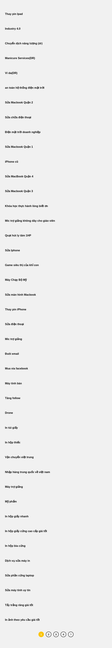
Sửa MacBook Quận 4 (19, 176)
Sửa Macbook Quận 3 (19, 191)
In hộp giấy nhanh (16, 516)
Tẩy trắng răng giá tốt (19, 605)
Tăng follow (12, 398)
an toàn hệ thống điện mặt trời (24, 87)
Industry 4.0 (12, 28)
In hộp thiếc (12, 442)
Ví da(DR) (11, 73)
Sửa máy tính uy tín (17, 590)
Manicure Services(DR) (20, 58)
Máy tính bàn (13, 383)
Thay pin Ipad (14, 14)
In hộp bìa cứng (15, 545)
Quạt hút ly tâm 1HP (18, 235)
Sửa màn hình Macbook (20, 294)
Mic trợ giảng (13, 339)
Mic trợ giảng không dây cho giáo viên (30, 220)
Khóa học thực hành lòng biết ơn (26, 206)
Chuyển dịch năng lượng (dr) (23, 43)
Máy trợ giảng (14, 486)
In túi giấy (11, 427)
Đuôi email (12, 353)
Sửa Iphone (12, 250)
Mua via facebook (16, 368)
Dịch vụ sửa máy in (17, 560)
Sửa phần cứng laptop (19, 575)
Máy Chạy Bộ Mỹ (16, 279)
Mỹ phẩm (11, 501)
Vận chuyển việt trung (19, 457)
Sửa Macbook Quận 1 (19, 146)
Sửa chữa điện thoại (18, 117)
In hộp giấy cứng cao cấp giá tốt (26, 531)
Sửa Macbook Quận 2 (19, 102)
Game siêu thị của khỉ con (22, 265)
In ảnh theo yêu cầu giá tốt (22, 619)
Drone (9, 412)
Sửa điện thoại (14, 324)
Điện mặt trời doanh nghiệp (22, 132)
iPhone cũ (11, 161)
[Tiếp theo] (71, 634)
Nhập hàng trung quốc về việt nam (27, 472)
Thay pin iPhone (15, 309)
